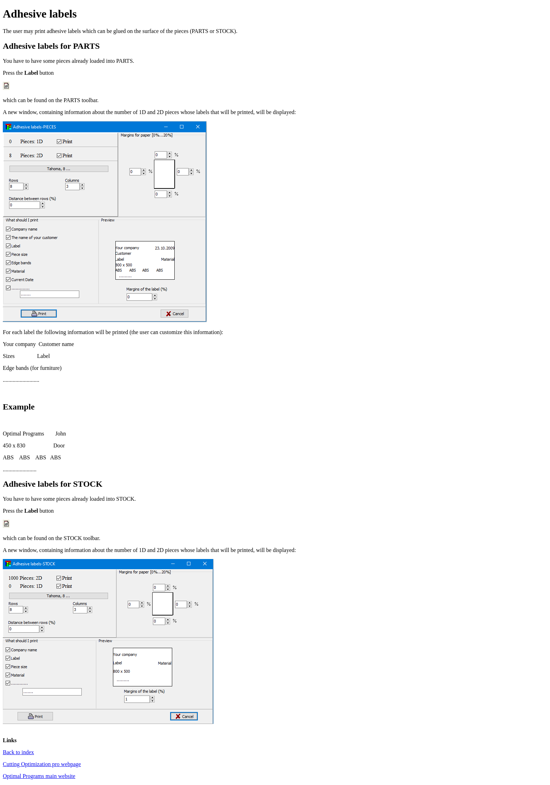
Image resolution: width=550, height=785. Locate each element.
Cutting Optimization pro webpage (42, 764)
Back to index (18, 752)
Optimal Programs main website (39, 776)
